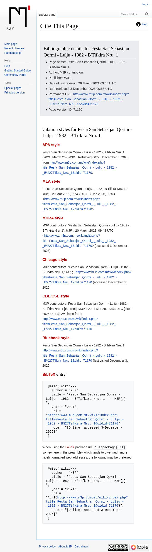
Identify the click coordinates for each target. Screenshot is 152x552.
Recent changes (14, 48)
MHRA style (53, 218)
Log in (145, 4)
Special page (46, 14)
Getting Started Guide (17, 70)
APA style (51, 145)
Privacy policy (47, 546)
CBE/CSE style (55, 296)
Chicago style (54, 260)
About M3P (65, 546)
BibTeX (48, 374)
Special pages (12, 88)
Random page (12, 52)
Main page (10, 44)
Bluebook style (55, 338)
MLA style (51, 181)
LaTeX (69, 447)
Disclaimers (82, 546)
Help (145, 24)
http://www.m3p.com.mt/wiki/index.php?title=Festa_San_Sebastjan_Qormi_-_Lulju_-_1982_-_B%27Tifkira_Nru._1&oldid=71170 (89, 99)
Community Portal (15, 74)
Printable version (14, 92)
